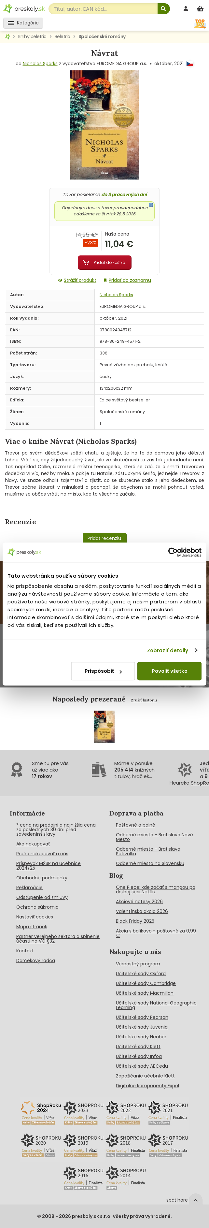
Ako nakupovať (33, 844)
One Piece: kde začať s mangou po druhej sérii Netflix (155, 889)
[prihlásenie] (186, 8)
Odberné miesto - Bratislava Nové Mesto (154, 837)
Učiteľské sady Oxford (141, 973)
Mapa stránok (31, 926)
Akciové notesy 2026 (139, 901)
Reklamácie (29, 887)
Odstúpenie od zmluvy (42, 897)
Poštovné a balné (135, 825)
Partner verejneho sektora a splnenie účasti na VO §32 (58, 938)
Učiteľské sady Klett (138, 1046)
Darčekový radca (35, 960)
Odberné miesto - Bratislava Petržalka (148, 851)
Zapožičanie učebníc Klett (145, 1076)
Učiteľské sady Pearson (142, 1017)
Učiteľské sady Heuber (141, 1036)
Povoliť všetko (170, 671)
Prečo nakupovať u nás (42, 853)
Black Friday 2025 (135, 921)
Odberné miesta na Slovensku (150, 863)
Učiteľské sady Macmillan (145, 993)
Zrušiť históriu (144, 700)
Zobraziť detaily (167, 650)
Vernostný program (138, 964)
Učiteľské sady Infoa (139, 1056)
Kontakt (25, 950)
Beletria (62, 36)
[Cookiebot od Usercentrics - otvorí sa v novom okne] (173, 552)
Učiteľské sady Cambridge (146, 983)
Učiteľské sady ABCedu (142, 1066)
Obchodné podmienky (41, 877)
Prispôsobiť (103, 671)
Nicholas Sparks (40, 63)
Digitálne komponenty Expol (147, 1085)
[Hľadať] (164, 8)
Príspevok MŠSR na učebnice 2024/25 (48, 865)
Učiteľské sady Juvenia (142, 1027)
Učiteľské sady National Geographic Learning (156, 1005)
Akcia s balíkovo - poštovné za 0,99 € (156, 933)
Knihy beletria (32, 36)
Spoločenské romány (102, 36)
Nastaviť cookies (34, 917)
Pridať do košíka (109, 262)
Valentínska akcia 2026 (142, 911)
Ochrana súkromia (37, 907)
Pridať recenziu (104, 538)
